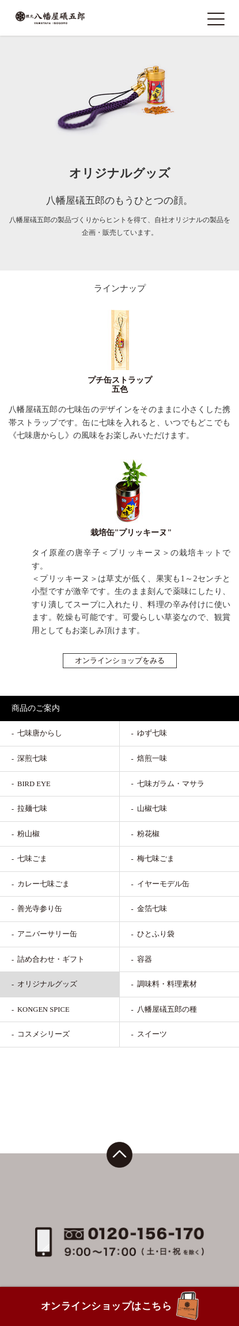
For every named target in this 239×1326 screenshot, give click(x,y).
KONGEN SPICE (43, 1009)
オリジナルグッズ (47, 984)
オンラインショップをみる (120, 661)
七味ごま (32, 859)
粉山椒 (28, 834)
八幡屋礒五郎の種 (167, 1009)
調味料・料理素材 (167, 984)
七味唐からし (39, 733)
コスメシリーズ (43, 1034)
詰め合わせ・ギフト (51, 959)
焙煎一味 (152, 759)
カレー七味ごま (43, 884)
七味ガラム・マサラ (170, 784)
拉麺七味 (32, 809)
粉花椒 (148, 834)
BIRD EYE (34, 784)
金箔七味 (152, 909)
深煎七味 (32, 759)
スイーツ (152, 1034)
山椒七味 (152, 809)
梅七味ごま (155, 859)
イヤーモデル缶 (163, 884)
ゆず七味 (152, 733)
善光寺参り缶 (39, 909)
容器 (144, 959)
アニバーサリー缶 (47, 934)
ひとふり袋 (155, 934)
